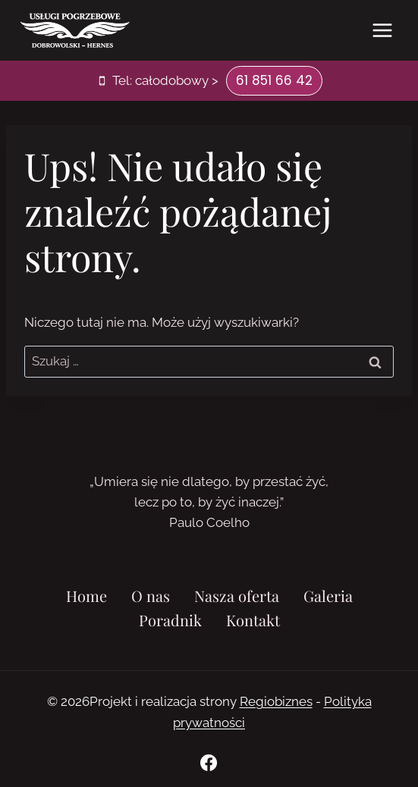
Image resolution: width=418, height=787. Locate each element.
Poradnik (170, 620)
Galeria (328, 595)
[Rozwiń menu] (382, 29)
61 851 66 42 (274, 80)
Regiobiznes (276, 701)
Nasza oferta (236, 595)
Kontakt (253, 620)
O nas (150, 595)
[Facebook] (208, 762)
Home (86, 595)
